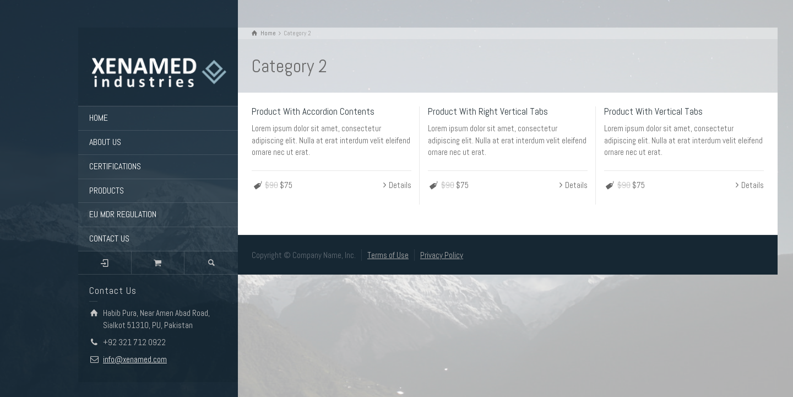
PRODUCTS (106, 190)
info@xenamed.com (135, 359)
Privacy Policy (441, 255)
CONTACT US (109, 238)
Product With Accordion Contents (313, 111)
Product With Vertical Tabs (653, 111)
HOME (98, 118)
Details (400, 185)
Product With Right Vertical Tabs (488, 111)
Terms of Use (388, 255)
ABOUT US (105, 142)
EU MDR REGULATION (122, 214)
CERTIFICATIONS (115, 166)
